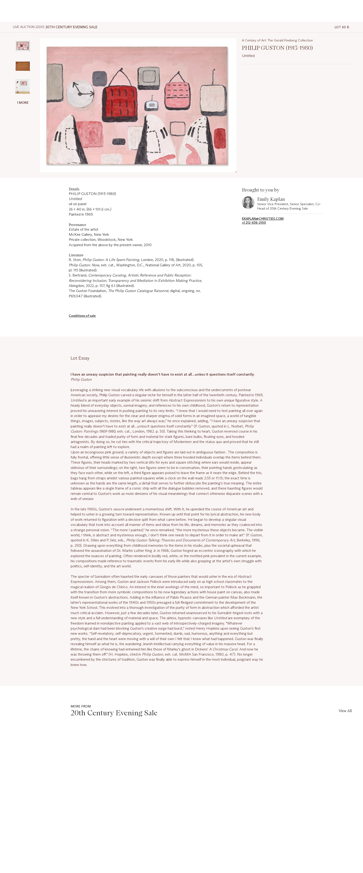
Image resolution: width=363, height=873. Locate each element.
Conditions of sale (82, 316)
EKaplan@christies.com (263, 219)
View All (345, 711)
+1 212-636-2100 (254, 223)
